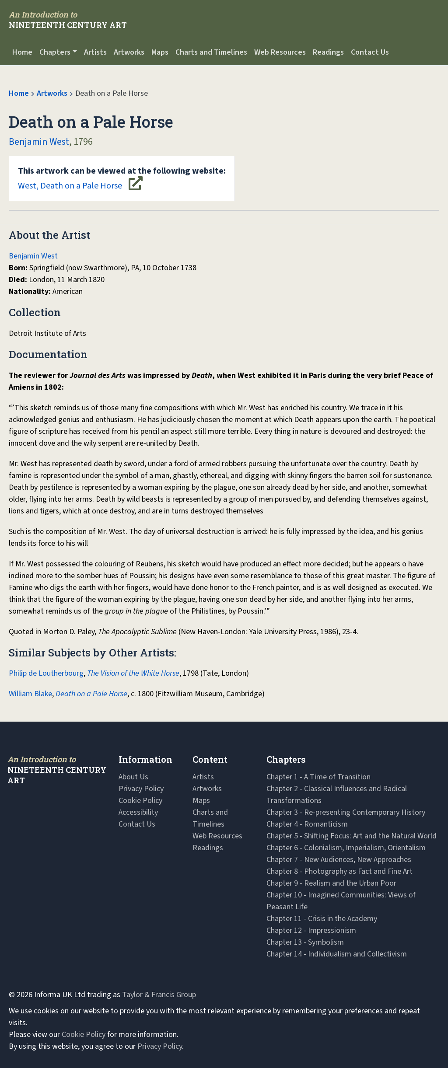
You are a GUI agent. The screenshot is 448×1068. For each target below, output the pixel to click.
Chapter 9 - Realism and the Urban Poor (331, 883)
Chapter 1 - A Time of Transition (318, 776)
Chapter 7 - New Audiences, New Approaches (338, 859)
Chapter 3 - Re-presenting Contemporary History (345, 812)
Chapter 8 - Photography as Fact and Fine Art (339, 871)
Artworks (129, 52)
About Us (133, 776)
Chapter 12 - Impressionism (311, 930)
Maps (159, 52)
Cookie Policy (140, 800)
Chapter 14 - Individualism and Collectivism (336, 954)
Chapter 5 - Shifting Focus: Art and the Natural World (351, 836)
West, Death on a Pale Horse (122, 178)
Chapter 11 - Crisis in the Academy (321, 918)
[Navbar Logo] (68, 20)
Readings (328, 52)
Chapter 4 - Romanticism (307, 824)
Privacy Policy (141, 788)
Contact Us (370, 52)
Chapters (54, 52)
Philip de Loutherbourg (46, 673)
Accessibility (138, 812)
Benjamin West (39, 142)
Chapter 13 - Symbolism (305, 942)
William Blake (30, 693)
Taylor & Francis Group (159, 994)
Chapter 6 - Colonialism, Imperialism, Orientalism (346, 847)
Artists (95, 52)
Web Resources (280, 52)
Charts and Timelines (211, 52)
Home (22, 52)
